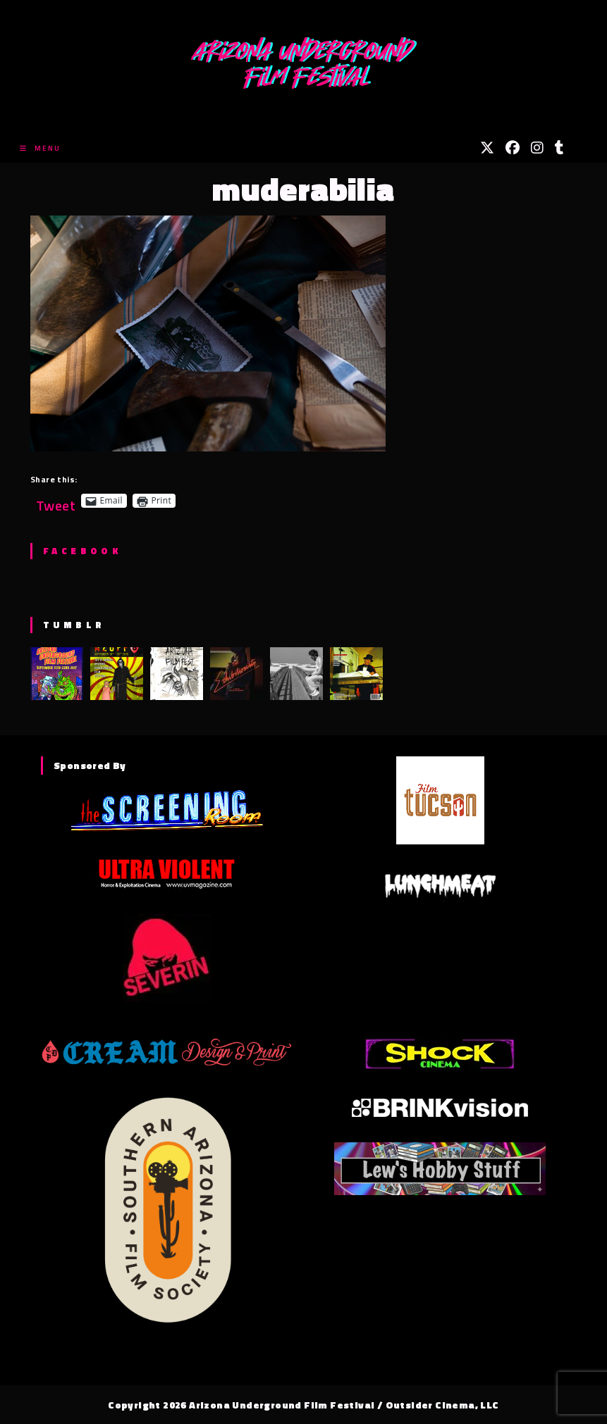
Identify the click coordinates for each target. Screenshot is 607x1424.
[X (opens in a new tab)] (487, 148)
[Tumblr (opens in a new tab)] (559, 148)
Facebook (82, 551)
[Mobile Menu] (40, 148)
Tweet (55, 500)
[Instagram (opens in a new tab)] (537, 148)
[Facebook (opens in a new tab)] (512, 148)
